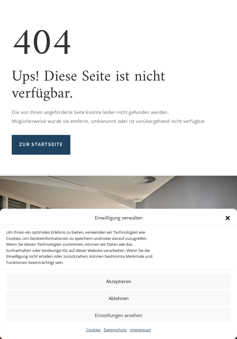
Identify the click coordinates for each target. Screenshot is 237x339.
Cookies (93, 330)
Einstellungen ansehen (118, 315)
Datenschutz (115, 330)
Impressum (140, 330)
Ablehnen (119, 298)
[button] (228, 218)
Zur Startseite (41, 144)
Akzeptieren (118, 281)
